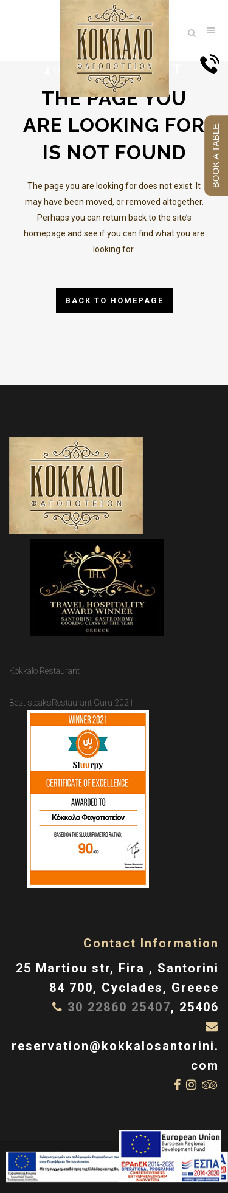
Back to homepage (114, 300)
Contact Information (151, 943)
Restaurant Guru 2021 (93, 702)
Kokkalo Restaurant (44, 671)
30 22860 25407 (119, 1007)
